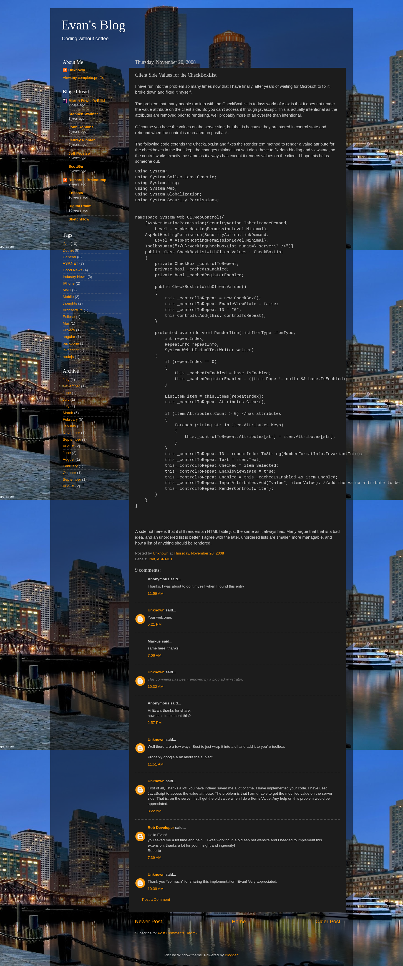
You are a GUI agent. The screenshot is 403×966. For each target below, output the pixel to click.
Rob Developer (161, 828)
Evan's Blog (93, 24)
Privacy (69, 330)
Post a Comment (156, 899)
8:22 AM (155, 811)
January (69, 426)
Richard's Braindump (87, 180)
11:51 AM (155, 764)
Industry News (75, 277)
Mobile (68, 297)
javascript (71, 350)
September (72, 439)
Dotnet (68, 250)
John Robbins (81, 127)
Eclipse (69, 317)
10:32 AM (155, 686)
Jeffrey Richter (82, 140)
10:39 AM (155, 889)
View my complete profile (83, 78)
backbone (71, 343)
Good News (72, 270)
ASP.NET (165, 559)
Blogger (231, 955)
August (68, 446)
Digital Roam (80, 206)
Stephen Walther (83, 114)
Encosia (76, 193)
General (69, 257)
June (67, 393)
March (68, 413)
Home (239, 921)
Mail (66, 323)
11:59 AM (155, 593)
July (66, 380)
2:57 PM (155, 723)
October (69, 473)
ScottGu (76, 166)
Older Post (328, 921)
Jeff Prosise (79, 153)
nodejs (68, 357)
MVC (67, 290)
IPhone (69, 283)
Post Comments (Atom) (177, 933)
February (70, 419)
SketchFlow (79, 219)
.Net (151, 559)
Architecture (73, 310)
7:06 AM (155, 655)
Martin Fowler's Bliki (87, 101)
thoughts (70, 303)
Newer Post (148, 921)
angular (69, 337)
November (71, 386)
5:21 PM (155, 624)
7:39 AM (155, 857)
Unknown (156, 610)
